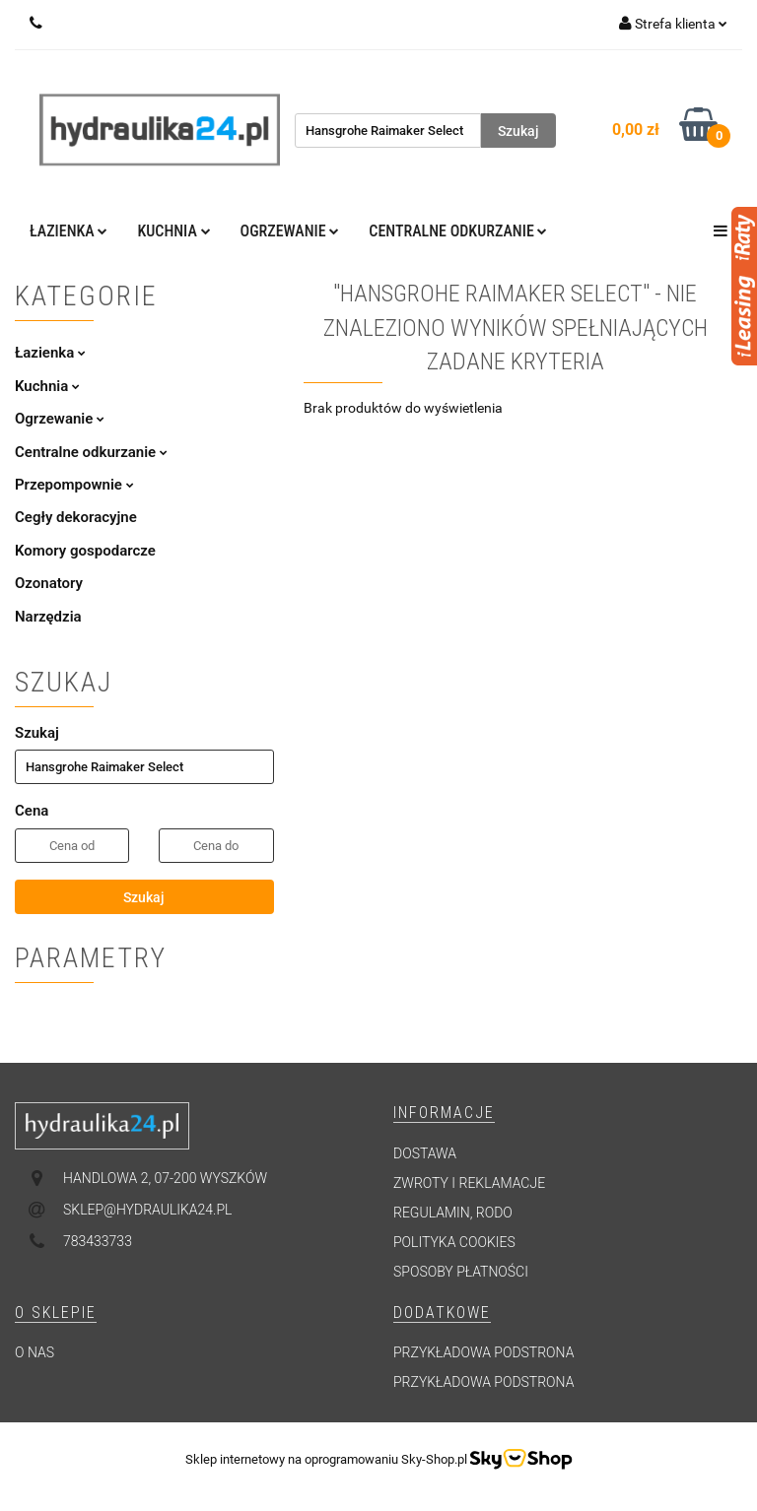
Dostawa (424, 1153)
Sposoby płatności (460, 1272)
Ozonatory (49, 583)
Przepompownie (74, 484)
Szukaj (144, 897)
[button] (444, 1113)
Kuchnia (173, 231)
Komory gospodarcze (85, 550)
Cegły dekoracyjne (76, 517)
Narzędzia (48, 616)
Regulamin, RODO (453, 1212)
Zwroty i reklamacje (469, 1183)
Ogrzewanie (290, 231)
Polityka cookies (454, 1242)
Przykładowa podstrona (483, 1352)
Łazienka (68, 231)
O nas (34, 1352)
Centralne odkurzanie (458, 231)
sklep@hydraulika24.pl (147, 1209)
